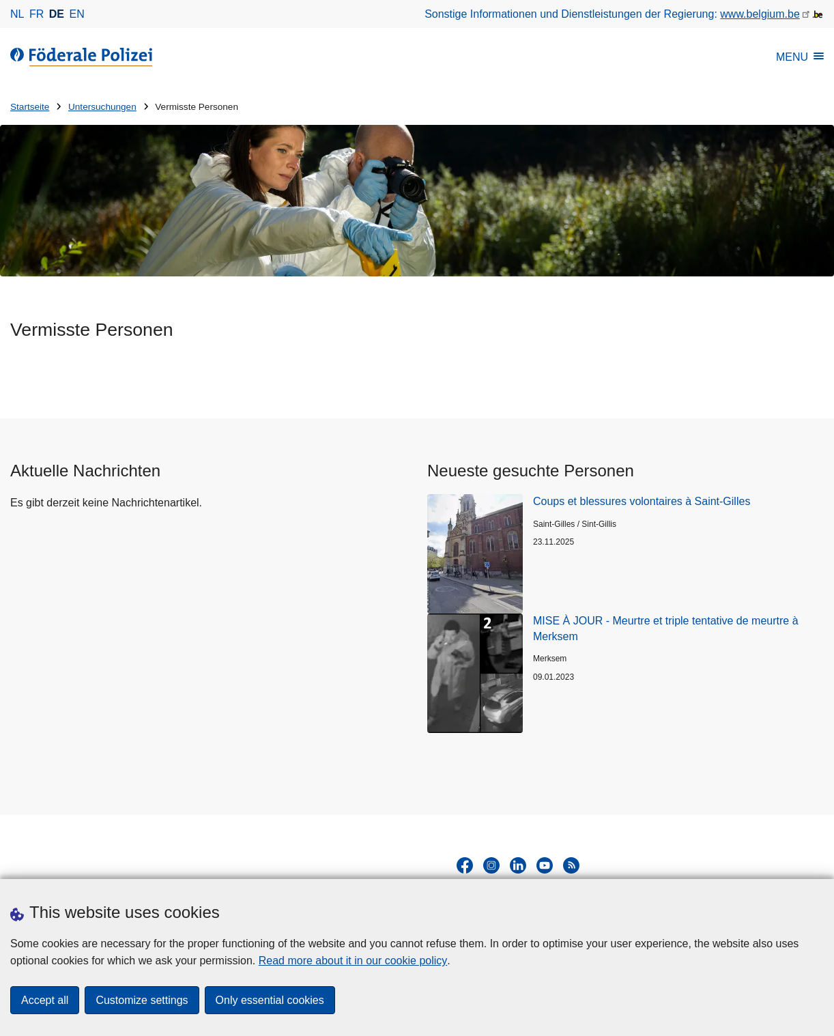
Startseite (29, 107)
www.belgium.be (760, 14)
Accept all (44, 1000)
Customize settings (142, 1000)
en (77, 14)
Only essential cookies (270, 1000)
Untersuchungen (102, 107)
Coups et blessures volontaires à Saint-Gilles (641, 501)
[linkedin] (518, 865)
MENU (800, 57)
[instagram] (491, 865)
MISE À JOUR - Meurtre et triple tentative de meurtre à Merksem (666, 628)
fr (36, 14)
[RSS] (571, 865)
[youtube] (544, 865)
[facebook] (465, 865)
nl (17, 14)
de (56, 14)
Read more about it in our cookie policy (353, 960)
